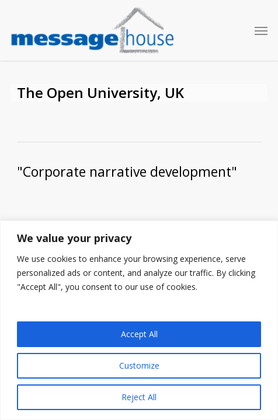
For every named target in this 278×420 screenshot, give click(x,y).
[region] (139, 320)
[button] (261, 30)
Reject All (139, 396)
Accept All (139, 334)
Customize (139, 365)
